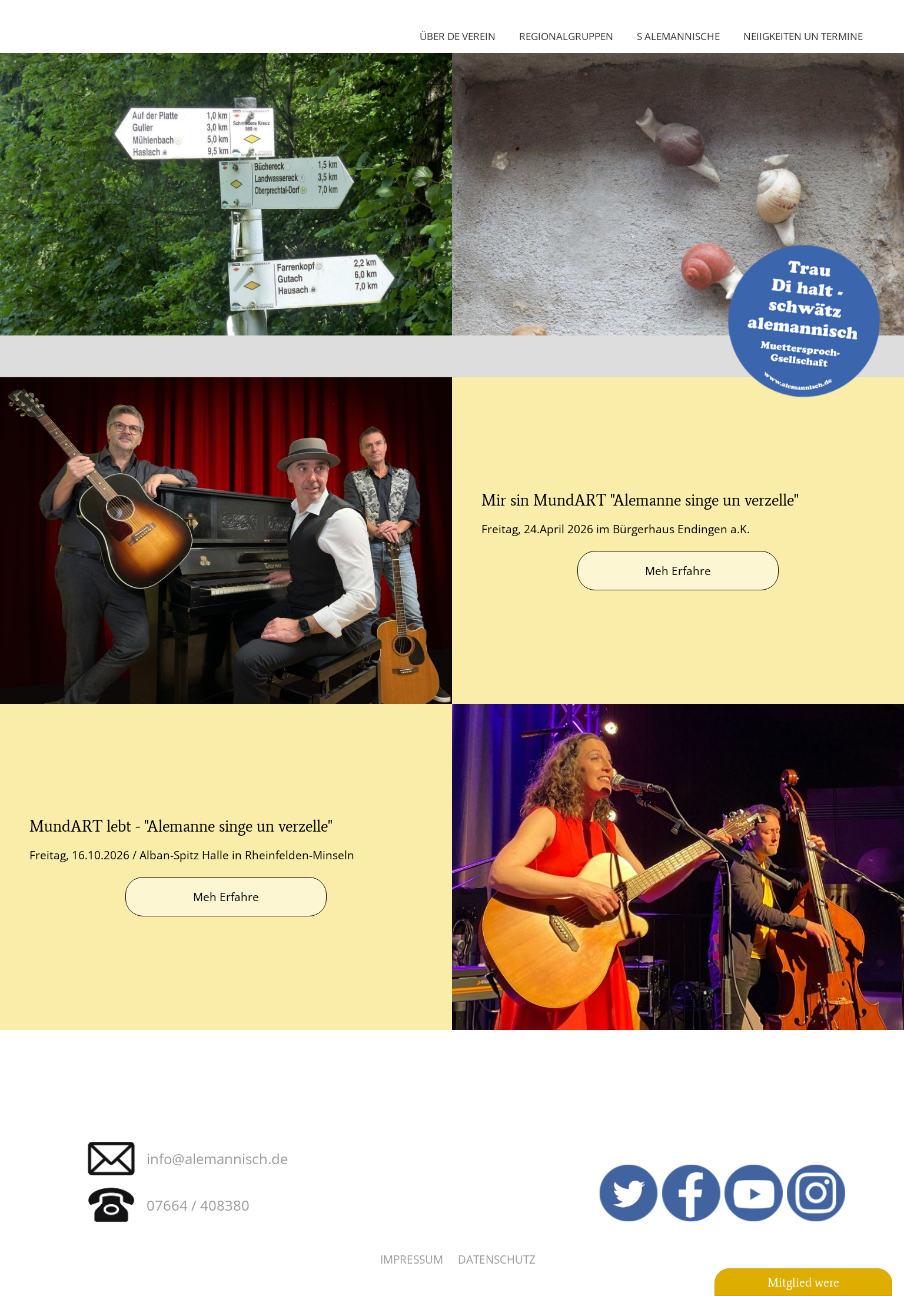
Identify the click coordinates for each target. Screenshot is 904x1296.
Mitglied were (803, 1282)
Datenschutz (497, 1259)
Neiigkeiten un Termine (803, 36)
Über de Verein (458, 36)
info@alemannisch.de (217, 1158)
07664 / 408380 (198, 1205)
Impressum (411, 1259)
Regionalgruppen (566, 36)
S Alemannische (678, 36)
